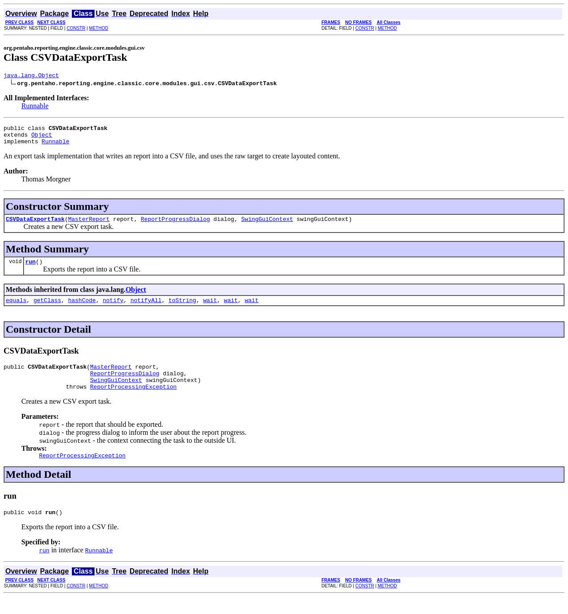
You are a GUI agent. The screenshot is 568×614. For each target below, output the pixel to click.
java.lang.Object (31, 76)
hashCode (81, 309)
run (30, 269)
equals (16, 309)
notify (113, 309)
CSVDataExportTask (35, 225)
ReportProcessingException (133, 401)
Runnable (34, 107)
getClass (47, 309)
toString (182, 309)
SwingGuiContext (267, 225)
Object (41, 138)
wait (210, 309)
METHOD (98, 28)
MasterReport (89, 225)
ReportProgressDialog (175, 225)
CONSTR (76, 28)
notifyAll (146, 309)
